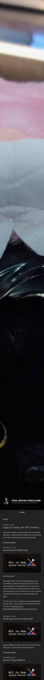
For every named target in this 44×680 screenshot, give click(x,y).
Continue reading (9, 542)
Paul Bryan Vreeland (26, 500)
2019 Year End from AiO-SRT (18, 619)
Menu (22, 512)
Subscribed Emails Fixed (15, 550)
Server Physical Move (14, 660)
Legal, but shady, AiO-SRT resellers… (22, 527)
